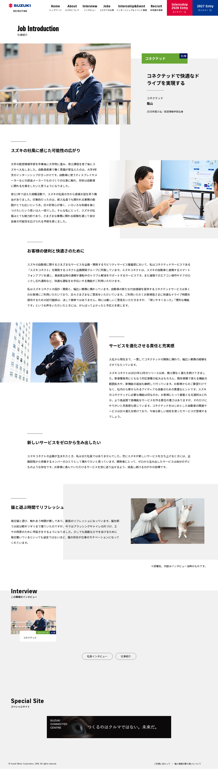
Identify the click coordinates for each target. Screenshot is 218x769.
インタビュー (90, 7)
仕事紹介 (126, 656)
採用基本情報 (156, 7)
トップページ (55, 7)
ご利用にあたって (162, 763)
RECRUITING (20, 11)
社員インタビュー (97, 656)
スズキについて (72, 7)
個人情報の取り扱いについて (187, 763)
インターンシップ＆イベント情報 (131, 7)
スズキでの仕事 (107, 7)
